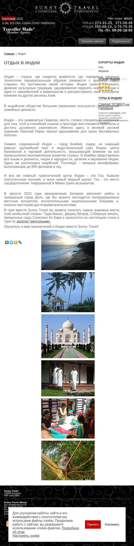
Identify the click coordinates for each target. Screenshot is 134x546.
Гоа (100, 67)
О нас (5, 22)
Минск (128, 18)
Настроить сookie (26, 535)
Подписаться (121, 41)
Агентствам (8, 18)
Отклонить (112, 524)
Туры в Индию (110, 98)
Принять (93, 524)
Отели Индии (109, 79)
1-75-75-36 (123, 26)
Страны (26, 22)
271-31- (101, 23)
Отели (36, 22)
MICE (20, 18)
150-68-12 (103, 26)
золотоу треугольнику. (34, 221)
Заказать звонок (92, 41)
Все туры (15, 22)
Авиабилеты (48, 22)
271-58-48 (124, 23)
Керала (103, 71)
